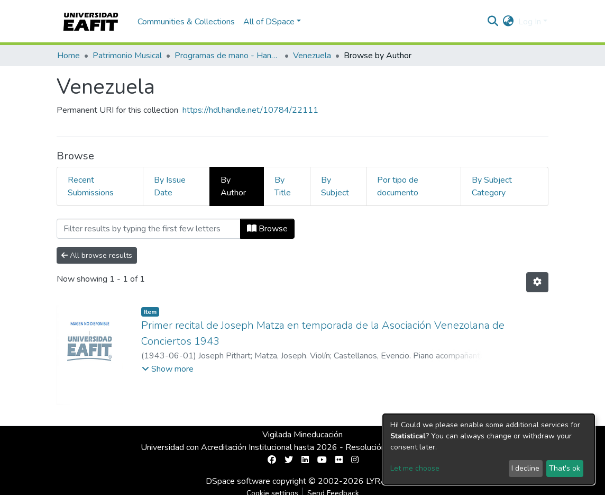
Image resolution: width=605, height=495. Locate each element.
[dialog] (488, 449)
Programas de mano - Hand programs (227, 55)
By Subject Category (492, 186)
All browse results (96, 255)
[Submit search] (493, 21)
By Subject (335, 186)
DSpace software (238, 481)
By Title (282, 186)
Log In (529, 22)
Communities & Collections (186, 22)
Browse (267, 229)
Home (68, 55)
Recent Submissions (91, 186)
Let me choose (414, 468)
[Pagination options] (537, 282)
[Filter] (149, 229)
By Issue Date (170, 186)
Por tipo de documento (397, 186)
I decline (525, 468)
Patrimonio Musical (127, 55)
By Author (233, 186)
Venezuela (312, 55)
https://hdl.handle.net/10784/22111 (250, 110)
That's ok (564, 468)
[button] (508, 21)
